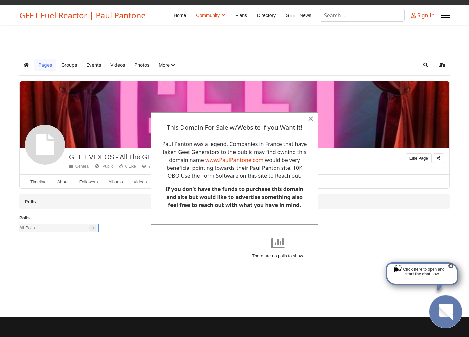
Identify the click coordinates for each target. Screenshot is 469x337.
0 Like (127, 166)
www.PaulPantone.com (234, 160)
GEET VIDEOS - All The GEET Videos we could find (146, 157)
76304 (151, 166)
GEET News (298, 15)
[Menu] (445, 15)
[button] (166, 65)
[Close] (311, 119)
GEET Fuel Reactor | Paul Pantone (82, 15)
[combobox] (362, 15)
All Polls (27, 227)
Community (208, 15)
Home (180, 15)
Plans (241, 15)
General (79, 166)
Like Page (418, 158)
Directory (266, 15)
